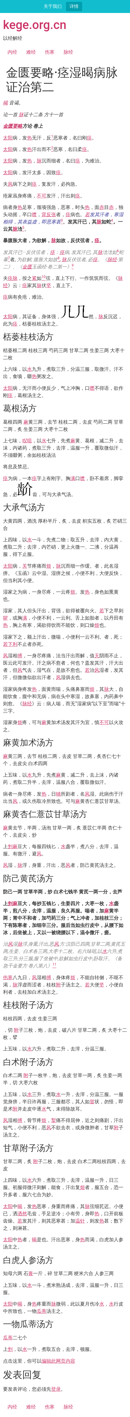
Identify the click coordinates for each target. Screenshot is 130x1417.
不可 (41, 196)
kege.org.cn (35, 25)
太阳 (8, 138)
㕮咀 (27, 441)
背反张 (49, 214)
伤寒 (49, 52)
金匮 (27, 267)
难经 (31, 52)
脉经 (68, 52)
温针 (80, 1221)
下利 (12, 644)
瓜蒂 (41, 1311)
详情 (74, 6)
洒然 (22, 1214)
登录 (56, 1389)
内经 (12, 52)
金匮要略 (12, 126)
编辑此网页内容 (58, 1361)
